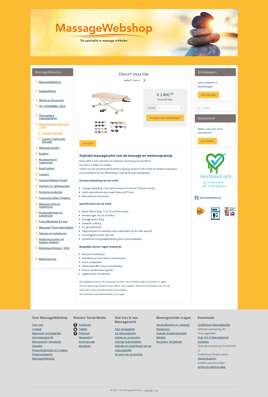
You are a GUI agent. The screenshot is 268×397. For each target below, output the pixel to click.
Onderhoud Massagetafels (214, 325)
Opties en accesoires (127, 337)
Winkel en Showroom (51, 100)
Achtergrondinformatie (211, 367)
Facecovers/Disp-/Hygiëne (54, 198)
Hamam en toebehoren (53, 233)
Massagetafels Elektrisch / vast (54, 126)
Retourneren (39, 341)
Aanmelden (207, 141)
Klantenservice (48, 259)
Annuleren (55, 341)
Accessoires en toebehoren (48, 161)
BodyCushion (46, 168)
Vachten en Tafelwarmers (54, 186)
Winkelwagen (208, 94)
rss (156, 390)
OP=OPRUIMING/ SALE (52, 106)
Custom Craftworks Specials (53, 140)
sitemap (148, 390)
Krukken (44, 153)
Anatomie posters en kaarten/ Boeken (51, 241)
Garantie (37, 346)
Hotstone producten (51, 192)
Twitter (83, 329)
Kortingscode (87, 341)
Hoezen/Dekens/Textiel (53, 180)
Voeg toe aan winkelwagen (165, 117)
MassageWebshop (50, 82)
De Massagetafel (125, 333)
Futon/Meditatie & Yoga (53, 221)
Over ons (37, 325)
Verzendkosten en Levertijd (172, 325)
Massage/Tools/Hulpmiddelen (56, 227)
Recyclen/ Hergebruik (169, 341)
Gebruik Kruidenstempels (171, 333)
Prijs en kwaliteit (125, 329)
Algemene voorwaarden (46, 333)
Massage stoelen (49, 147)
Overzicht (87, 143)
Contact (37, 329)
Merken (161, 337)
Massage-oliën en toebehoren (49, 205)
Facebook (85, 325)
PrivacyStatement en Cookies (50, 350)
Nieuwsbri (85, 337)
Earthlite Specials (52, 133)
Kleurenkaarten (207, 358)
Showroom (163, 329)
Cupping (44, 174)
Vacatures (85, 346)
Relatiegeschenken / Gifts (54, 248)
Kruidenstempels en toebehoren (51, 214)
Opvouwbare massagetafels (48, 117)
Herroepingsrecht (42, 337)
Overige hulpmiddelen (128, 341)
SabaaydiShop (47, 91)
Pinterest (84, 333)
